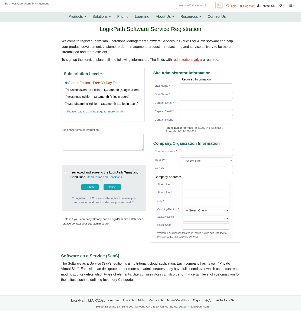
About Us (165, 16)
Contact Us (266, 5)
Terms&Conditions (178, 300)
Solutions (101, 16)
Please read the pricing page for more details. (96, 111)
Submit (90, 187)
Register (247, 5)
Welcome (113, 300)
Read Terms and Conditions (104, 177)
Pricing (122, 16)
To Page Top (225, 300)
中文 (208, 300)
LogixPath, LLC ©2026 (88, 300)
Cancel (112, 187)
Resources (190, 16)
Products (77, 16)
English (197, 300)
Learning (142, 16)
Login (231, 5)
